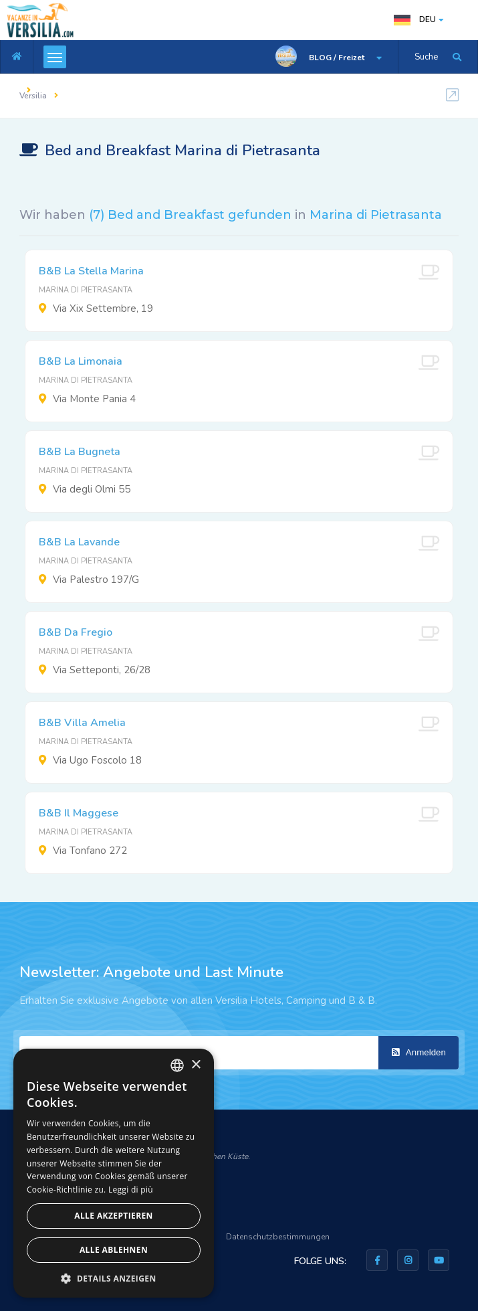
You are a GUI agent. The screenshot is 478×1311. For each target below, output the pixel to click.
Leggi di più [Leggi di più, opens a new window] (130, 1189)
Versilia (33, 95)
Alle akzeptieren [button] (113, 1215)
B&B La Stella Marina (91, 271)
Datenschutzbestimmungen (278, 1236)
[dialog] (113, 1173)
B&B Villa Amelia (82, 722)
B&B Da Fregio (75, 632)
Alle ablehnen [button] (114, 1249)
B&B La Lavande (79, 542)
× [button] (196, 1065)
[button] (114, 1278)
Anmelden (419, 1052)
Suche (426, 57)
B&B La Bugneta (79, 451)
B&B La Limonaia (80, 361)
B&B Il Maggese (78, 813)
